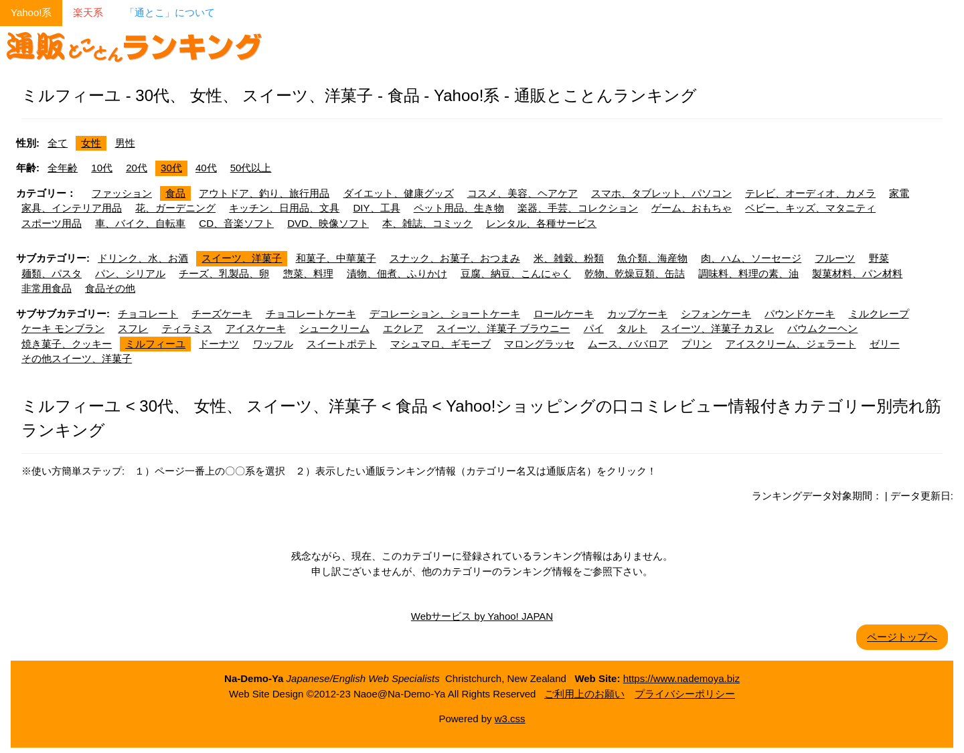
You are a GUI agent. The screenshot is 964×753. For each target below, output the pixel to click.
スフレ (133, 328)
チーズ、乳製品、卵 (224, 273)
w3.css (510, 718)
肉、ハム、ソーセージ (751, 258)
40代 (206, 167)
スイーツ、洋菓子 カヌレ (717, 328)
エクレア (403, 328)
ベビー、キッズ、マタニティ (810, 208)
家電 (899, 193)
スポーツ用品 (51, 223)
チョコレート (148, 313)
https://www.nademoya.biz (681, 678)
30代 (171, 167)
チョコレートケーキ (311, 313)
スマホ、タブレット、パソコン (661, 193)
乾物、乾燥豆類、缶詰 (634, 273)
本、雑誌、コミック (427, 223)
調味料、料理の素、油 (748, 273)
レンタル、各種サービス (541, 223)
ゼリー (885, 343)
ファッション (122, 193)
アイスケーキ (256, 328)
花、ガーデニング (175, 208)
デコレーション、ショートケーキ (445, 313)
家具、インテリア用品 (71, 208)
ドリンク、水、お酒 (143, 258)
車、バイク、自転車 (140, 223)
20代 (136, 167)
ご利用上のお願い (584, 693)
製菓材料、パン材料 (857, 273)
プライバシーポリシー (685, 693)
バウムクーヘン (822, 328)
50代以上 (251, 167)
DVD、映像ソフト (328, 223)
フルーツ (835, 258)
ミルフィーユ (155, 343)
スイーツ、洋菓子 (242, 258)
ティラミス (187, 328)
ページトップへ (902, 637)
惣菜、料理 (308, 273)
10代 (101, 167)
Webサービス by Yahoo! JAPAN (482, 616)
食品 (175, 193)
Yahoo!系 (31, 12)
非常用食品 (46, 288)
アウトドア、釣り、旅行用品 (264, 193)
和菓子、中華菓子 (336, 258)
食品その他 (110, 288)
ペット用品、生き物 (459, 208)
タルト (632, 328)
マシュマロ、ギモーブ (440, 343)
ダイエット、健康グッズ (398, 193)
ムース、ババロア (628, 343)
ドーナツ (219, 343)
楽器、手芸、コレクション (577, 208)
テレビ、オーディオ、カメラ (810, 193)
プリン (696, 343)
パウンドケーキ (800, 313)
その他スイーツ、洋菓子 (76, 358)
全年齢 (63, 167)
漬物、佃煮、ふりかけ (397, 273)
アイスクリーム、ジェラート (791, 343)
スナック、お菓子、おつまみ (455, 258)
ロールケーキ (564, 313)
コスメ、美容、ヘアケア (522, 193)
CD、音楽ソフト (236, 223)
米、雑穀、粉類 (569, 258)
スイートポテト (342, 343)
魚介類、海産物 (652, 258)
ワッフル (273, 343)
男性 (125, 143)
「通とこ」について (170, 12)
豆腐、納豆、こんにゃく (516, 273)
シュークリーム (334, 328)
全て (58, 143)
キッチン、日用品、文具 (284, 208)
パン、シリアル (130, 273)
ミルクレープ (879, 313)
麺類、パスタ (51, 273)
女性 (91, 143)
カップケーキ (637, 313)
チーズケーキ (221, 313)
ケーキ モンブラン (62, 328)
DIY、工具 (376, 208)
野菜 (879, 258)
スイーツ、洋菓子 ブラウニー (503, 328)
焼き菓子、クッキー (66, 343)
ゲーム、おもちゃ (691, 208)
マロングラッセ (539, 343)
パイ (594, 328)
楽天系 (88, 12)
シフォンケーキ (716, 313)
